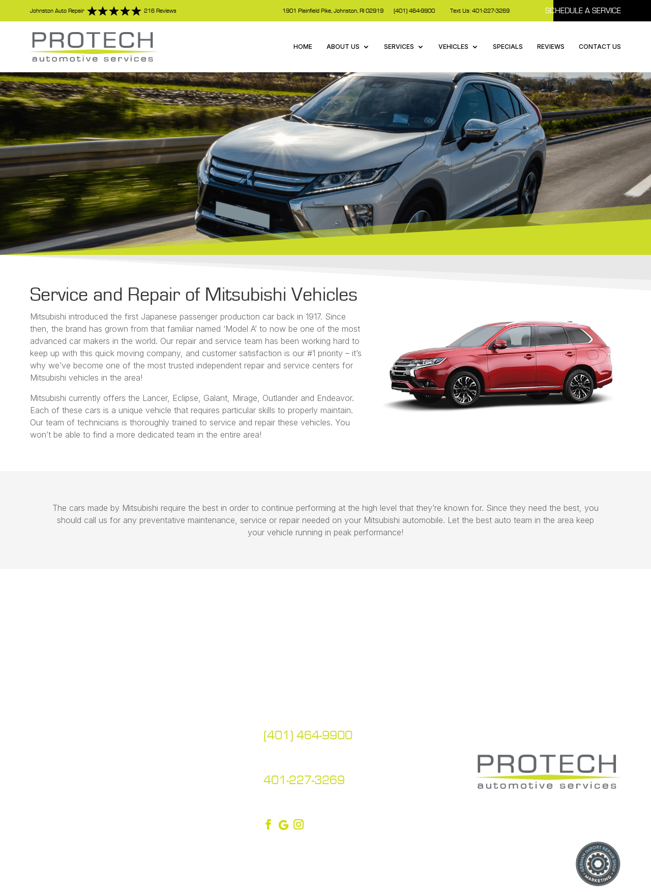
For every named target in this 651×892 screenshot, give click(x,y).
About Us (343, 46)
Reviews (551, 46)
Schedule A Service (583, 10)
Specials (508, 46)
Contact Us (600, 46)
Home (302, 46)
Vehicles (453, 46)
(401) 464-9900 (414, 11)
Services (399, 46)
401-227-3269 (304, 780)
